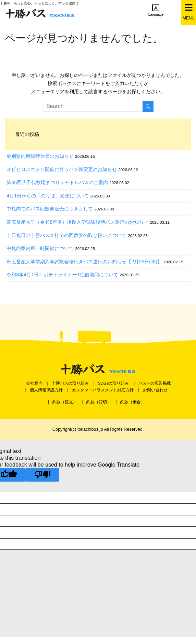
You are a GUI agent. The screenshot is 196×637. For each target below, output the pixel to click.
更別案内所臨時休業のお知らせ (40, 156)
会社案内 (34, 383)
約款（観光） (64, 402)
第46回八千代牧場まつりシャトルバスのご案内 (57, 182)
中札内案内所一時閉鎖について (40, 248)
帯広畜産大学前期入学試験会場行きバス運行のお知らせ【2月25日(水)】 (84, 261)
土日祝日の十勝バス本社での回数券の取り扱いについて (66, 235)
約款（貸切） (98, 402)
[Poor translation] (42, 475)
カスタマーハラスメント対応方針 (103, 390)
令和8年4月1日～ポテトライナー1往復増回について (62, 274)
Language (156, 10)
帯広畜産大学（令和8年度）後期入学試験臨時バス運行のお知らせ (77, 222)
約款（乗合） (132, 402)
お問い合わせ (155, 390)
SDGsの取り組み (113, 383)
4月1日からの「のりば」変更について (48, 195)
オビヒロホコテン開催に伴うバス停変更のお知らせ (62, 169)
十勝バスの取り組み (70, 383)
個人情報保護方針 (46, 390)
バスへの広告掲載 (154, 383)
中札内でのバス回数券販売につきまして (50, 208)
